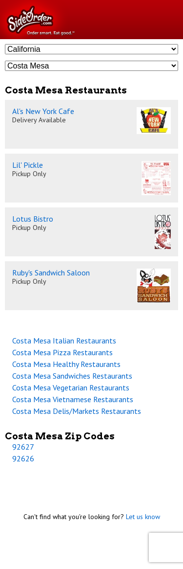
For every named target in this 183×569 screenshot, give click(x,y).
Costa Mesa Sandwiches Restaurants (72, 376)
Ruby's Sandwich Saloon (51, 272)
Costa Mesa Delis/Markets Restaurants (76, 411)
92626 (23, 458)
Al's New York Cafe (43, 111)
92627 (23, 447)
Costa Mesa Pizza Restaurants (62, 352)
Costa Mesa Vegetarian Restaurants (70, 387)
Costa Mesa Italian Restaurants (64, 340)
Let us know (143, 516)
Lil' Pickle (27, 165)
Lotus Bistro (32, 219)
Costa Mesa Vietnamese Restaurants (72, 399)
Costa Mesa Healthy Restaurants (66, 364)
